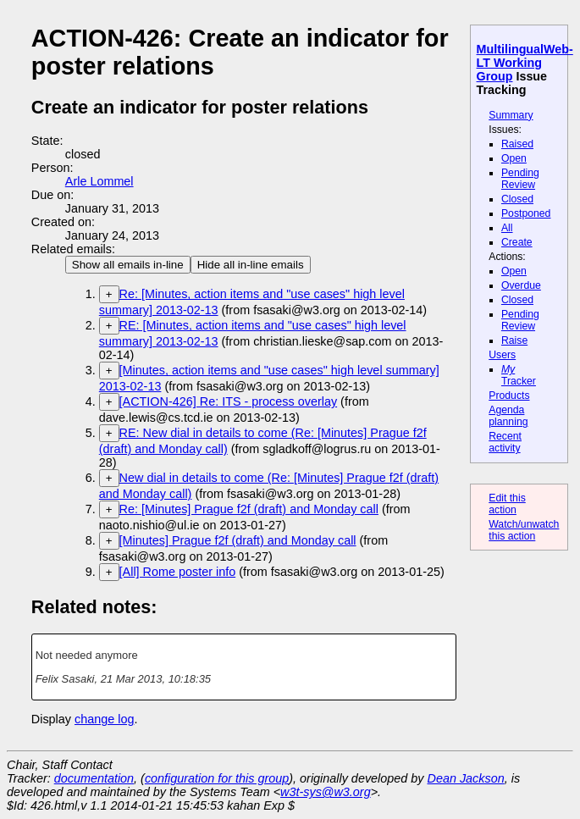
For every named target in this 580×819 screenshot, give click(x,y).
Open (514, 158)
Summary (511, 115)
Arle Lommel (99, 181)
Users (502, 355)
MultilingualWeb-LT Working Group (525, 62)
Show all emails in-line (128, 264)
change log (104, 719)
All (507, 228)
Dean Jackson (466, 778)
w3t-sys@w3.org (325, 792)
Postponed (526, 213)
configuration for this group (217, 778)
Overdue (521, 285)
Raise (514, 340)
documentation (94, 778)
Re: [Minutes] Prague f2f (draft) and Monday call (248, 509)
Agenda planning (508, 416)
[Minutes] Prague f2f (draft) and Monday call (237, 540)
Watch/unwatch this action (524, 530)
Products (509, 395)
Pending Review (520, 179)
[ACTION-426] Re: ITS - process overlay (228, 401)
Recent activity (505, 442)
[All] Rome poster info (177, 571)
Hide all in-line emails (250, 264)
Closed (517, 199)
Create (517, 242)
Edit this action (507, 504)
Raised (517, 144)
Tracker (518, 375)
